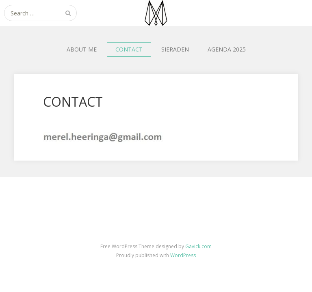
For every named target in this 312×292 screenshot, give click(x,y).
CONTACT (129, 49)
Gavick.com (198, 246)
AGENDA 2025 (227, 49)
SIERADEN (175, 49)
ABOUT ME (82, 49)
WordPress (183, 255)
